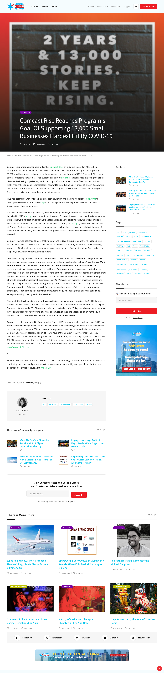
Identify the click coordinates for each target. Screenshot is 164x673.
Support (127, 6)
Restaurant (134, 264)
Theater (144, 269)
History (138, 251)
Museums (120, 255)
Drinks (136, 237)
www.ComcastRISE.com (18, 347)
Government (127, 251)
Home (9, 156)
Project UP (66, 177)
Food (135, 246)
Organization (65, 404)
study (28, 216)
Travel (129, 274)
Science (144, 264)
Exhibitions (137, 241)
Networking (138, 255)
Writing (138, 274)
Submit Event (116, 6)
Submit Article (102, 6)
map (42, 202)
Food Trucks (144, 246)
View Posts (22, 414)
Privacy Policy (70, 501)
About (55, 6)
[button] (34, 6)
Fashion (147, 241)
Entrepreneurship (123, 241)
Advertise (90, 6)
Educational (146, 237)
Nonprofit (150, 255)
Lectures (147, 251)
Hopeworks (90, 198)
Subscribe (150, 6)
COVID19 (88, 404)
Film (128, 246)
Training (120, 274)
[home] (15, 6)
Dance (128, 237)
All (44, 404)
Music (129, 255)
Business (132, 232)
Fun (118, 251)
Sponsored (133, 269)
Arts (124, 232)
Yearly (146, 274)
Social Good (78, 404)
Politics (134, 260)
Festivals (120, 246)
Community (25, 112)
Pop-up (142, 260)
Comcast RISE (56, 167)
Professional (122, 264)
